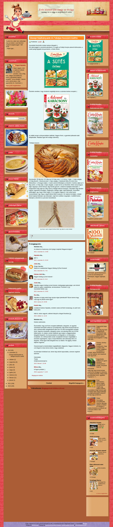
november (12, 352)
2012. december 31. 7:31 (40, 270)
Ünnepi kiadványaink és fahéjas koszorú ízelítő (16, 355)
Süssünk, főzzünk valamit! (98, 450)
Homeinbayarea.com (81, 525)
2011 (9, 383)
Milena (36, 367)
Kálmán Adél (38, 274)
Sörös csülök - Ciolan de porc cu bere (102, 440)
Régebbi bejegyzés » (76, 383)
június (11, 367)
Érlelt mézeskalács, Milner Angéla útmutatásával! (100, 383)
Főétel (98, 398)
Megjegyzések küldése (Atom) (53, 388)
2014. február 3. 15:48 (40, 363)
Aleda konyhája (94, 436)
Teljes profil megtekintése (13, 85)
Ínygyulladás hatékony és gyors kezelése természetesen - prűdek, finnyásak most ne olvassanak (97, 363)
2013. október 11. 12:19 (40, 316)
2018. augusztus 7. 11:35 (41, 372)
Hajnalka (36, 255)
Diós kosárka (101, 468)
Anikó (36, 283)
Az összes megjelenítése (101, 493)
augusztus (12, 362)
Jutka (35, 264)
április (11, 372)
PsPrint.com (35, 525)
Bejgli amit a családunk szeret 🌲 (101, 426)
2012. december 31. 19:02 (41, 291)
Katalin (36, 305)
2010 (9, 386)
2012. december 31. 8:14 (40, 279)
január (11, 380)
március (11, 375)
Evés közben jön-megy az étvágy (56, 9)
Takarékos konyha (95, 422)
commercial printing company (53, 525)
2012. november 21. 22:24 (41, 260)
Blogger (85, 523)
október (11, 359)
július (10, 365)
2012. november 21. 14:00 (41, 251)
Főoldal (49, 383)
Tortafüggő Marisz (95, 480)
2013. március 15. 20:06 (40, 302)
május (11, 370)
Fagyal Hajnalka (21, 65)
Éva (35, 295)
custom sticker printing (68, 525)
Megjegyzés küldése (37, 375)
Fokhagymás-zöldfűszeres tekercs (102, 483)
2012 (9, 350)
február (11, 377)
